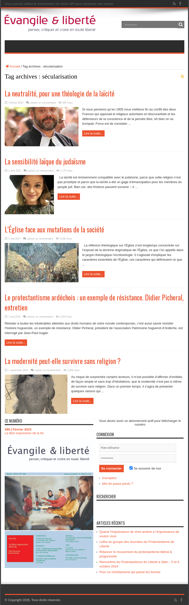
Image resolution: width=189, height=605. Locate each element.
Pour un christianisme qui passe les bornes (129, 572)
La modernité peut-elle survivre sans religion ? (63, 361)
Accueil (12, 66)
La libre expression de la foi (24, 433)
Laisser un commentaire (43, 102)
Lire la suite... (93, 133)
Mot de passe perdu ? (117, 483)
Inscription (109, 478)
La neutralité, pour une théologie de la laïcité (59, 93)
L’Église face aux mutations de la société (54, 229)
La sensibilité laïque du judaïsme (45, 161)
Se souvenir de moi (145, 468)
